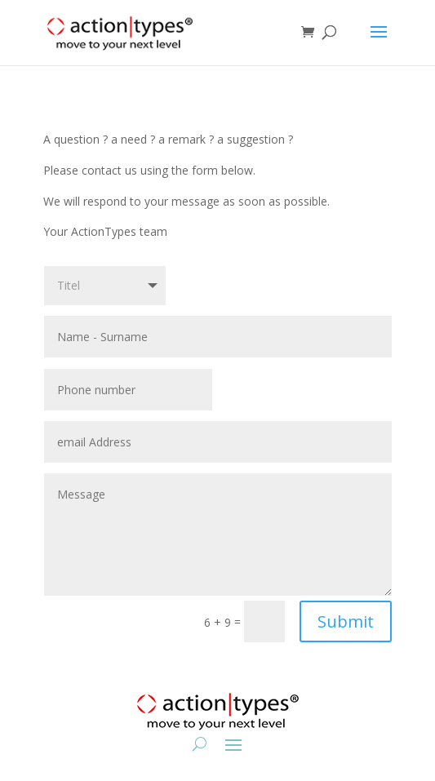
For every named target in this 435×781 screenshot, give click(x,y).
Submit (345, 621)
